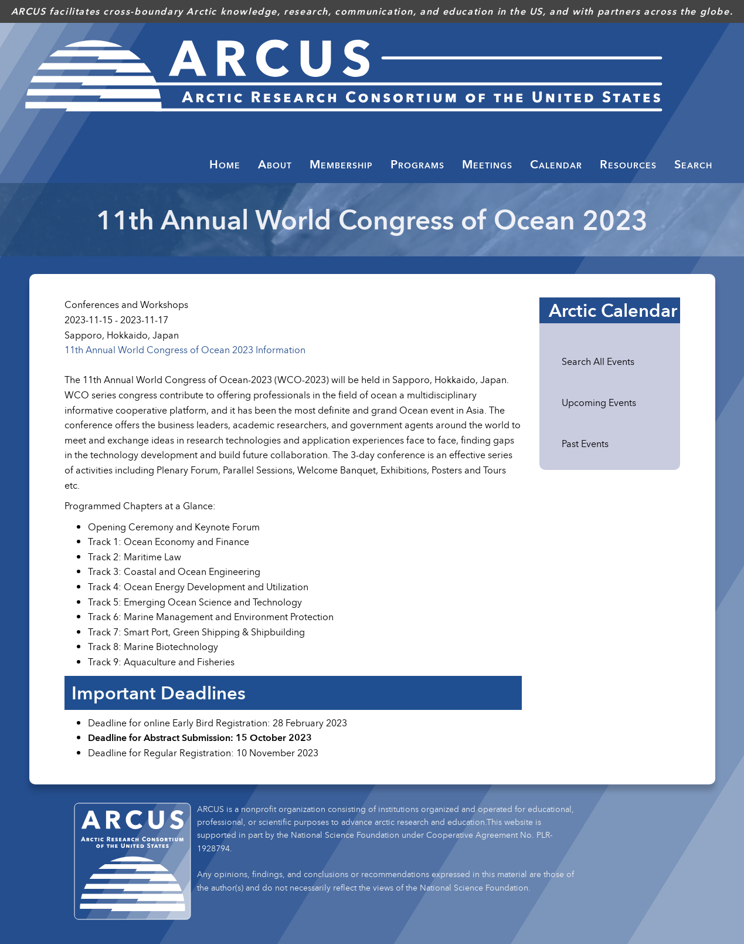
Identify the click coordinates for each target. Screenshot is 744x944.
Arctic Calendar (613, 310)
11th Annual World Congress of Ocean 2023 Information (184, 349)
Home (224, 164)
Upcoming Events (599, 402)
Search (693, 164)
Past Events (585, 443)
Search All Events (598, 361)
